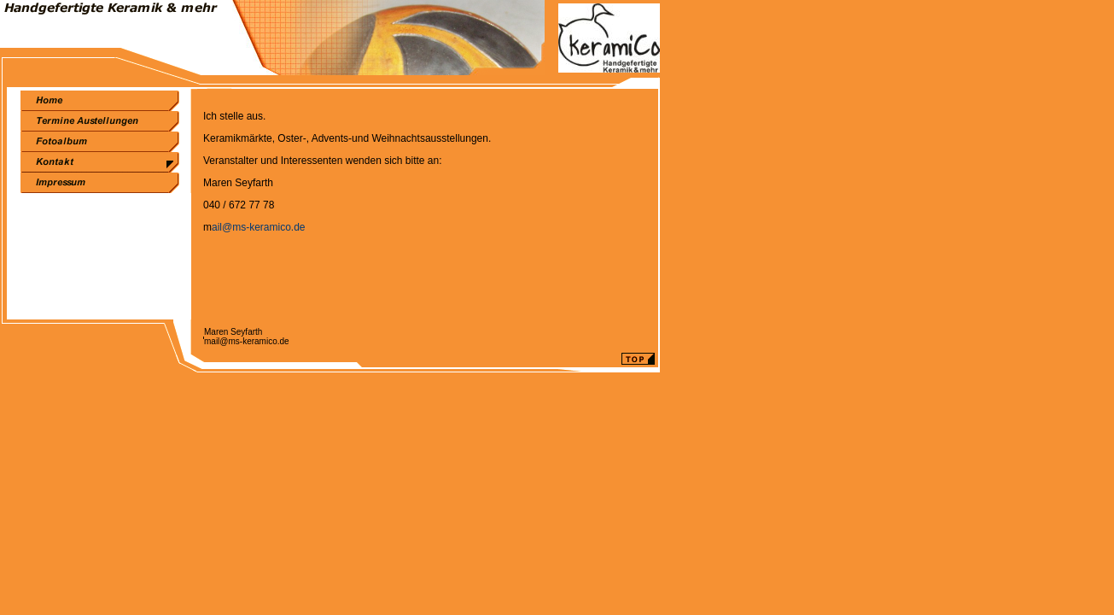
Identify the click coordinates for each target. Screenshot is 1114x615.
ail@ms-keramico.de (259, 227)
